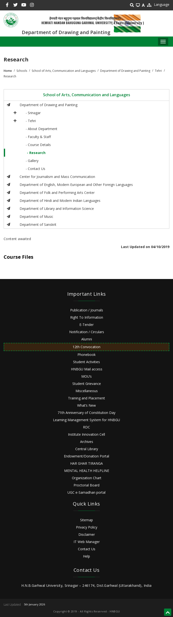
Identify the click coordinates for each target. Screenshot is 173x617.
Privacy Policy (86, 527)
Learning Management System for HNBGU (86, 420)
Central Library (86, 449)
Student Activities (86, 362)
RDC (86, 427)
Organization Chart (86, 478)
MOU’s (86, 376)
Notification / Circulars (86, 332)
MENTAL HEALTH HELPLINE (86, 470)
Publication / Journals (86, 310)
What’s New (86, 405)
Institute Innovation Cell (86, 434)
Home (8, 71)
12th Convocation (86, 347)
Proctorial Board (86, 485)
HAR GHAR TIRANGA (86, 463)
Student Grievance (86, 383)
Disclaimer (86, 534)
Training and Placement (86, 398)
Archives (86, 441)
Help (86, 556)
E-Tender (86, 324)
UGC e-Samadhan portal (86, 492)
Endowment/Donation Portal (86, 456)
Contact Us (86, 549)
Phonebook (86, 354)
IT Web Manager (87, 541)
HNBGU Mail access (86, 369)
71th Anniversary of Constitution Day (86, 412)
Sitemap (86, 520)
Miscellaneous (86, 391)
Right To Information (86, 317)
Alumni (86, 339)
